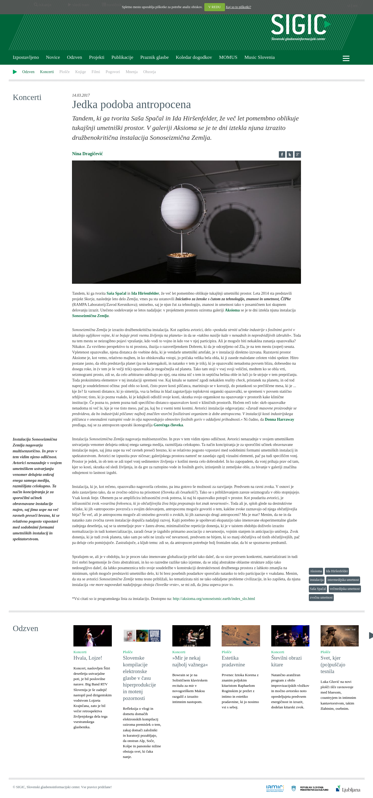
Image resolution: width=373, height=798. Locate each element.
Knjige (80, 72)
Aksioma (316, 571)
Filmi (96, 72)
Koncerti (47, 72)
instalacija (317, 580)
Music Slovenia (259, 57)
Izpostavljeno (26, 57)
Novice (53, 57)
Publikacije (122, 57)
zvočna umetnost (321, 597)
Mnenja (132, 72)
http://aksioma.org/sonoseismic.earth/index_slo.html (214, 599)
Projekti (97, 57)
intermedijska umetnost (343, 580)
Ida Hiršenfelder (337, 571)
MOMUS (228, 57)
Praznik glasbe (154, 57)
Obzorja (149, 72)
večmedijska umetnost (345, 589)
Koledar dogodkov (194, 57)
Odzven (74, 57)
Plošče (64, 72)
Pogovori (113, 72)
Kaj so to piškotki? (238, 7)
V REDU (215, 7)
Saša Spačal (318, 589)
